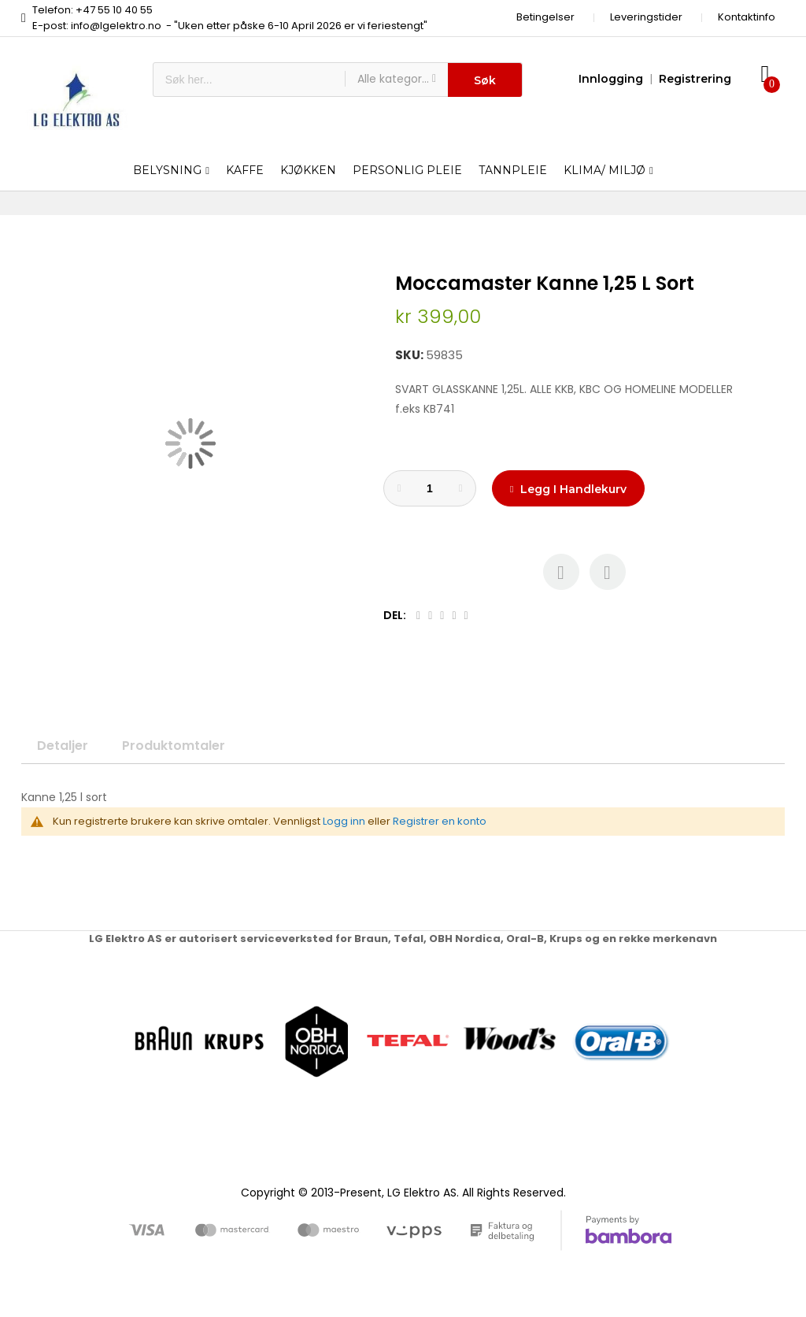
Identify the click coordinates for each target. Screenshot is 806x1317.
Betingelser (545, 16)
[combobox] (249, 79)
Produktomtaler (173, 745)
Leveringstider (646, 16)
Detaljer (62, 745)
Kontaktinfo (746, 16)
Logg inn (344, 821)
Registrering (695, 79)
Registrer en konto (439, 821)
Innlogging (611, 79)
